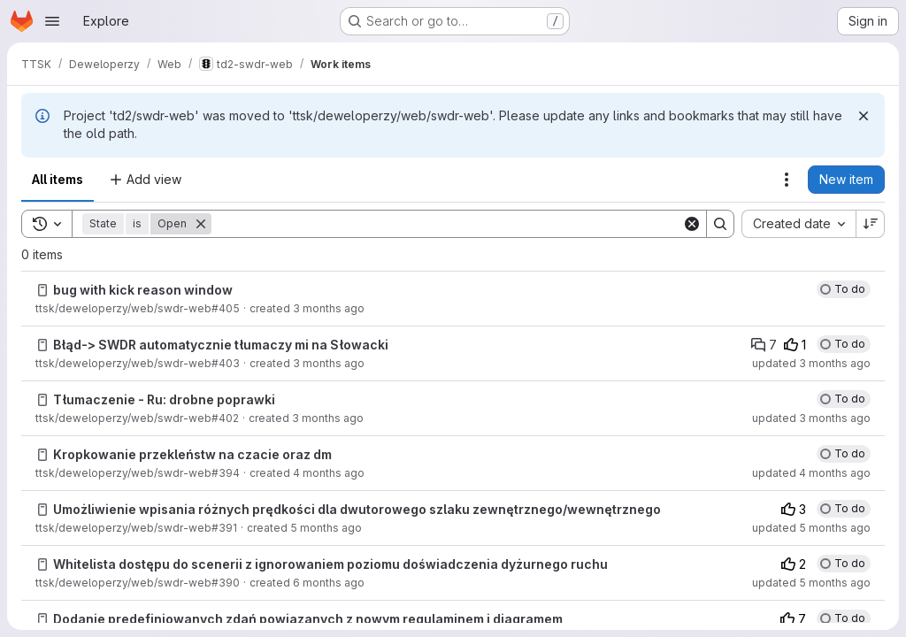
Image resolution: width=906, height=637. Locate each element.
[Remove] (200, 223)
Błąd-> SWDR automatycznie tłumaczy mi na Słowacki (220, 344)
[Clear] (692, 223)
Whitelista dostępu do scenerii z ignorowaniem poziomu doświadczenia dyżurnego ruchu (330, 564)
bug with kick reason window (143, 289)
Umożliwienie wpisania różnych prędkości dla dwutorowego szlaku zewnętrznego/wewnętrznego (357, 509)
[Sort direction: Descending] (870, 224)
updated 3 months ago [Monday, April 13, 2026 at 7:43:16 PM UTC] (811, 363)
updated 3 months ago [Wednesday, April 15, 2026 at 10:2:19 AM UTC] (811, 418)
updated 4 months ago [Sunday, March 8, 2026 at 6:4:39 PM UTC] (811, 473)
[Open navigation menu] (52, 21)
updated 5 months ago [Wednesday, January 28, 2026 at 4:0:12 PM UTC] (811, 527)
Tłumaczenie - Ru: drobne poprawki (164, 399)
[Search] (447, 223)
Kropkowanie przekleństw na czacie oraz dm (192, 454)
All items (57, 179)
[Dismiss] (863, 116)
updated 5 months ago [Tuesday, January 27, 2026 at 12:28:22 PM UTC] (811, 582)
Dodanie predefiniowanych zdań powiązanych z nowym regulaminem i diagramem (308, 618)
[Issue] (42, 290)
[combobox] (798, 224)
